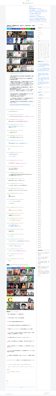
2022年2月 (39, 194)
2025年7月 (39, 117)
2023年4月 (39, 168)
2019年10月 (39, 247)
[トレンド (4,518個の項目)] (45, 45)
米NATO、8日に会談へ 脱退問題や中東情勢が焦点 (43, 253)
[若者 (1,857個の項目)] (48, 51)
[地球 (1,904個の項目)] (39, 51)
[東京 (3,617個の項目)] (41, 46)
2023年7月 (39, 162)
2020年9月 (39, 226)
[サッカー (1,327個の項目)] (43, 56)
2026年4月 (39, 100)
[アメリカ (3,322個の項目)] (45, 46)
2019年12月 (39, 243)
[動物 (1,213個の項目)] (39, 57)
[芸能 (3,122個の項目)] (39, 48)
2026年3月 (39, 102)
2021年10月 (39, 202)
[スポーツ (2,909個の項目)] (41, 48)
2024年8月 (39, 138)
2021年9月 (39, 204)
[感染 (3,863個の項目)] (49, 45)
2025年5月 (39, 121)
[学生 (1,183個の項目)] (44, 57)
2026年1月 (39, 106)
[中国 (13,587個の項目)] (48, 43)
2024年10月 (39, 134)
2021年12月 (39, 198)
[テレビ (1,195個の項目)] (41, 57)
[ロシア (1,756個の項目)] (42, 52)
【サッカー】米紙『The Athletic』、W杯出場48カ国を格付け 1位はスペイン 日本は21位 (44, 262)
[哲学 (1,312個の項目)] (46, 56)
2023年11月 (39, 155)
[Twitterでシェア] (9, 29)
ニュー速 (39, 30)
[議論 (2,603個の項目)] (44, 49)
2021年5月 (39, 211)
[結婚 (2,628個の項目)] (41, 49)
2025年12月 (39, 108)
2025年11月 (39, 110)
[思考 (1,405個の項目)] (42, 55)
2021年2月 (39, 217)
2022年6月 (39, 187)
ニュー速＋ (39, 32)
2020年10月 (39, 224)
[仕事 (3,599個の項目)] (43, 46)
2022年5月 (39, 189)
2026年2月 (39, 104)
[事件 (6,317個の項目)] (49, 44)
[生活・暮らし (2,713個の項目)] (48, 48)
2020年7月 (39, 230)
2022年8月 (39, 183)
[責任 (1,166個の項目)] (47, 58)
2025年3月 (39, 125)
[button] (33, 29)
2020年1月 (39, 241)
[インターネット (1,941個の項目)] (47, 50)
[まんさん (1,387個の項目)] (45, 55)
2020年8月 (39, 228)
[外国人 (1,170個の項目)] (48, 57)
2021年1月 (39, 219)
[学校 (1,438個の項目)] (39, 55)
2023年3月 (39, 170)
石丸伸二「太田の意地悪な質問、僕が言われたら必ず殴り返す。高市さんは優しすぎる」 (43, 79)
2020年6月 (39, 232)
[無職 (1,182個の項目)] (46, 57)
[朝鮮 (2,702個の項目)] (39, 49)
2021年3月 (39, 215)
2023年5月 (39, 166)
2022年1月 (39, 196)
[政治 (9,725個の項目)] (41, 44)
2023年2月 (39, 172)
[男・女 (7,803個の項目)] (43, 44)
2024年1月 (39, 151)
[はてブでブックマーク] (18, 29)
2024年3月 (39, 147)
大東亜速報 (40, 94)
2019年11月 (39, 245)
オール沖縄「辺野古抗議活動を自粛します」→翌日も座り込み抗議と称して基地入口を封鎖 (43, 65)
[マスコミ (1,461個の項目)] (48, 54)
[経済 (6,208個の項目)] (39, 45)
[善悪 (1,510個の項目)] (41, 54)
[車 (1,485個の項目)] (43, 54)
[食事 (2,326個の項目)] (48, 49)
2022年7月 (39, 185)
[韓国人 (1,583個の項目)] (45, 52)
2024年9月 (39, 136)
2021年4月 (39, 213)
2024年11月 (39, 132)
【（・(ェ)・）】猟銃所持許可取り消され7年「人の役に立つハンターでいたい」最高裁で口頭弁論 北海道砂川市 (44, 69)
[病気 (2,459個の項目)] (46, 49)
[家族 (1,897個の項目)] (45, 51)
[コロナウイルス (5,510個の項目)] (42, 45)
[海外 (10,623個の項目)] (39, 44)
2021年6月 (39, 209)
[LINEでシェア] (28, 29)
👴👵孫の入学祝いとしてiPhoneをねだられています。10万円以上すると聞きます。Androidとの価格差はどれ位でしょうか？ (44, 273)
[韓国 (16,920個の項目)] (43, 43)
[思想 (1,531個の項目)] (39, 54)
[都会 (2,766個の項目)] (44, 48)
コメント (8, 372)
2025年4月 (39, 123)
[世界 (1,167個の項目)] (41, 58)
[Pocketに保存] (23, 29)
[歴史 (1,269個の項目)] (48, 56)
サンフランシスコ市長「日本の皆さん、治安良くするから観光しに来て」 (43, 258)
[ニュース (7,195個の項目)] (46, 44)
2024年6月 (39, 142)
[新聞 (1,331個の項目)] (48, 55)
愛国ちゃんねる (41, 95)
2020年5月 (39, 234)
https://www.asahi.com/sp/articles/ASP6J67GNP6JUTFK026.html (20, 104)
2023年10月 (39, 157)
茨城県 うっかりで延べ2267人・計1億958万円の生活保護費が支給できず (43, 267)
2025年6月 (39, 119)
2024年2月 (39, 149)
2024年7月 (39, 140)
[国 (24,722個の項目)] (41, 43)
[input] (44, 24)
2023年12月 (39, 153)
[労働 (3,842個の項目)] (39, 46)
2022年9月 (39, 181)
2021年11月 (39, 200)
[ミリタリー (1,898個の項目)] (42, 51)
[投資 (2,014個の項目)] (41, 50)
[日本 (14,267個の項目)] (46, 43)
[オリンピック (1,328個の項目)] (40, 56)
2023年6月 (39, 164)
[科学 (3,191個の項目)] (49, 46)
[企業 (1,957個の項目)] (44, 50)
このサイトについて (47, 393)
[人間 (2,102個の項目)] (39, 50)
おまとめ (40, 89)
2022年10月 (39, 179)
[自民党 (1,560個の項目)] (48, 52)
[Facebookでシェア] (14, 29)
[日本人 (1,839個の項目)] (39, 52)
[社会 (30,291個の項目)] (39, 43)
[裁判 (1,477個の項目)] (45, 54)
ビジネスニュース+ (40, 34)
